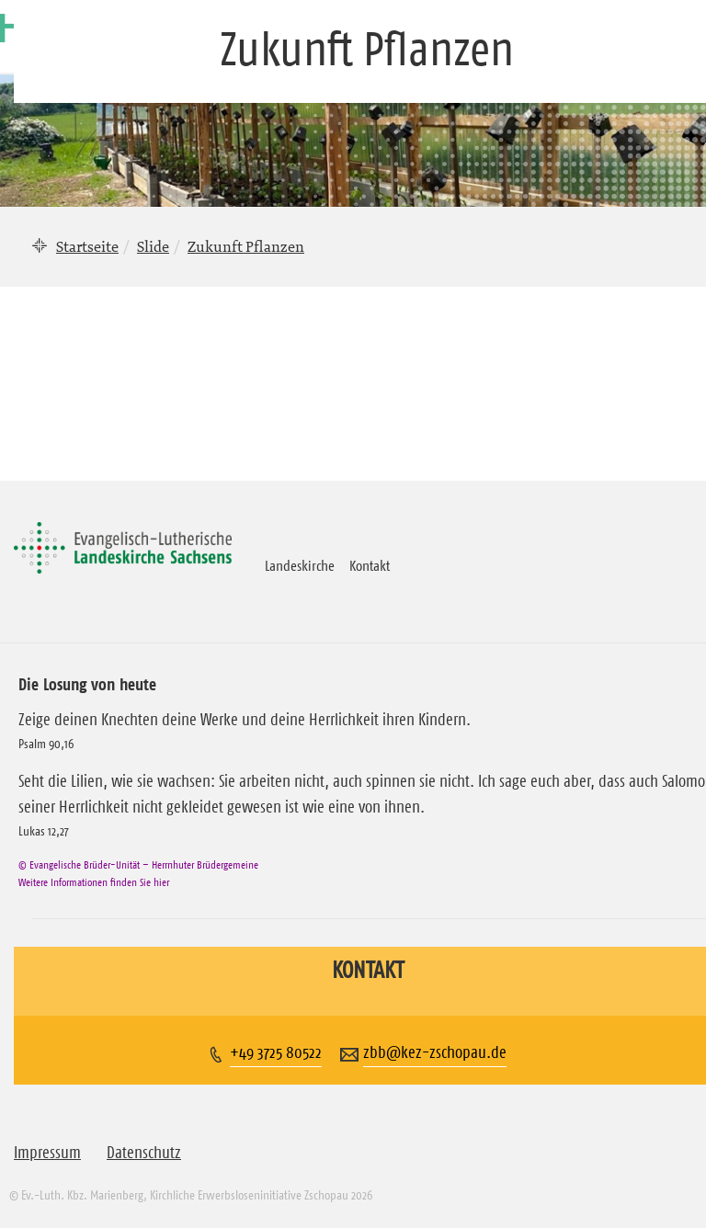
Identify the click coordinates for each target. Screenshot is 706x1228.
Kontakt (369, 565)
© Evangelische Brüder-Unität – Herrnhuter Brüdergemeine (138, 864)
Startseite (87, 246)
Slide (153, 246)
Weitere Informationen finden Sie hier (93, 882)
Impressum (47, 1153)
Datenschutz (144, 1153)
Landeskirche (300, 565)
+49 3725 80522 (276, 1052)
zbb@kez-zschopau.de (435, 1052)
